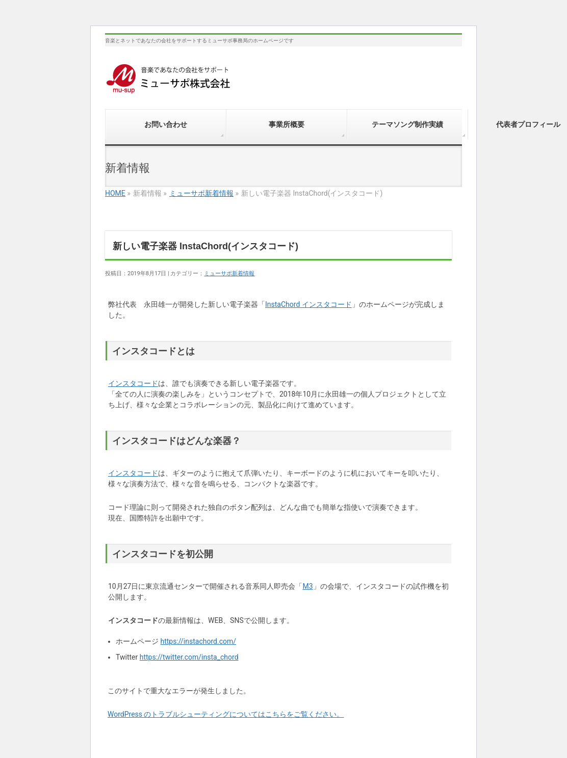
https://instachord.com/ (198, 641)
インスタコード (133, 383)
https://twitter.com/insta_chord (189, 657)
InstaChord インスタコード (308, 304)
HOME (115, 193)
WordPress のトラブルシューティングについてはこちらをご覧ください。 (226, 714)
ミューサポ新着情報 (201, 193)
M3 (307, 586)
